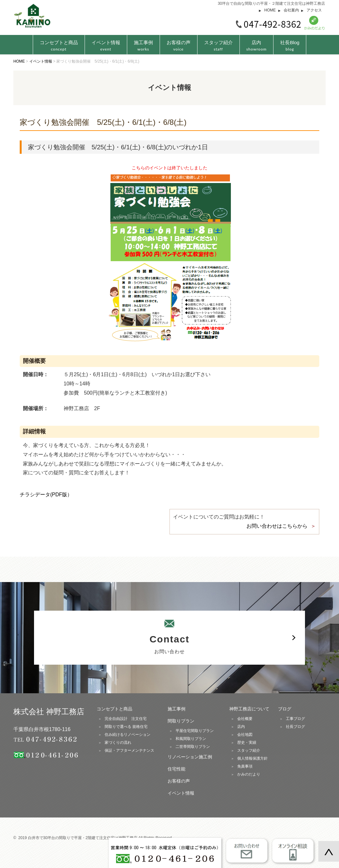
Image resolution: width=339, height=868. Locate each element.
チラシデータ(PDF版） (46, 494)
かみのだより (248, 774)
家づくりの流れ (118, 742)
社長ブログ (295, 726)
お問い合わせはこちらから (277, 526)
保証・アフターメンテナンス (129, 750)
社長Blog (289, 45)
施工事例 (143, 45)
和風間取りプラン (191, 738)
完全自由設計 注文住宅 (126, 718)
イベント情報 (106, 45)
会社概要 (245, 718)
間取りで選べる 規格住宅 (126, 726)
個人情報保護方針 (252, 758)
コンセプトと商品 (114, 708)
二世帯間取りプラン (193, 746)
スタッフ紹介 (218, 45)
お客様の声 (178, 45)
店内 (256, 45)
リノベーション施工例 (190, 756)
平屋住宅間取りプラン (195, 731)
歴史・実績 (246, 742)
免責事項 (245, 766)
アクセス (314, 10)
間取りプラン (181, 720)
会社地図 (245, 734)
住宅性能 (176, 768)
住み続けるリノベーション (127, 734)
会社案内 (291, 10)
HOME (270, 10)
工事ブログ (295, 718)
